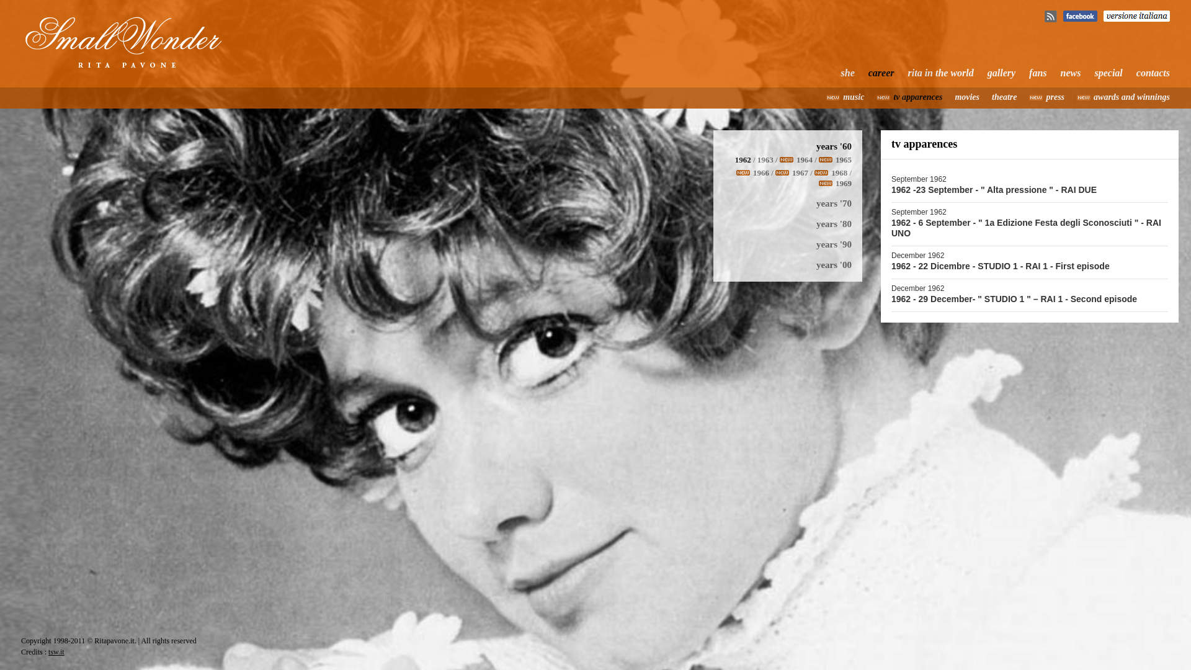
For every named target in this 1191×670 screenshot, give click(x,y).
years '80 (834, 224)
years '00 (834, 265)
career (881, 73)
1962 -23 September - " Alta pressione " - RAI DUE (994, 190)
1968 (839, 172)
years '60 (834, 146)
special (1108, 73)
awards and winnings (1132, 97)
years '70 (834, 203)
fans (1037, 73)
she (848, 73)
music (853, 97)
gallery (1001, 73)
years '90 (834, 244)
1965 (844, 159)
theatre (1004, 97)
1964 (804, 159)
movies (967, 97)
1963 (765, 159)
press (1055, 97)
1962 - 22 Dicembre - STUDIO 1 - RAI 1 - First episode (1000, 266)
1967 (800, 172)
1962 (743, 159)
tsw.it (56, 652)
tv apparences (917, 97)
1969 (844, 183)
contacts (1153, 73)
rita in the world (941, 73)
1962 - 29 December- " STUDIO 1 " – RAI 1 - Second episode (1014, 299)
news (1071, 73)
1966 (761, 172)
